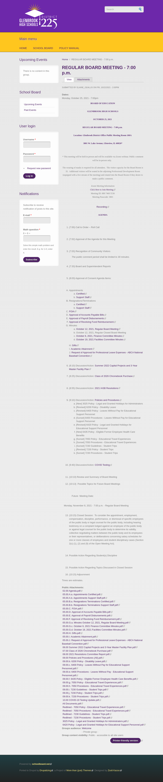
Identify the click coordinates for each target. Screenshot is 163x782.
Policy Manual (69, 48)
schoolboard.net (41, 764)
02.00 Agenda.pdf (71, 590)
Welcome (86, 728)
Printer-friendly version (125, 740)
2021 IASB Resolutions (106, 388)
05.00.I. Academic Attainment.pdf (79, 636)
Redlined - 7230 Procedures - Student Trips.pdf (86, 717)
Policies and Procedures (107, 400)
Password (29, 154)
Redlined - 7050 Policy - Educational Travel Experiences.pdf (93, 707)
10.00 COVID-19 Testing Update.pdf (81, 700)
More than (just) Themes (79, 770)
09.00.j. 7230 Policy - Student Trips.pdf (82, 693)
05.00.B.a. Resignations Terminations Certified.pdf (88, 601)
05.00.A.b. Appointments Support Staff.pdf (84, 598)
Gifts (74, 345)
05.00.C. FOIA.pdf (72, 608)
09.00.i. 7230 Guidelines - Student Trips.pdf (84, 689)
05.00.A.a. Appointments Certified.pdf (81, 594)
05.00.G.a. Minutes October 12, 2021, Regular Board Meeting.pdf (95, 622)
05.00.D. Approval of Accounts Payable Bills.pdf (86, 612)
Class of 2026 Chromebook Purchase (114, 376)
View (70, 79)
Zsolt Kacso (114, 770)
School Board (43, 48)
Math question (31, 229)
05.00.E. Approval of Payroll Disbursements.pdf (86, 615)
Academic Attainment (81, 349)
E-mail (27, 215)
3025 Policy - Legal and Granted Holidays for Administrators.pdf (95, 721)
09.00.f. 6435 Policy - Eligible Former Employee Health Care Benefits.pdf (99, 679)
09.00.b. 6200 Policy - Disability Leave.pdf (84, 661)
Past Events (30, 110)
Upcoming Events (33, 104)
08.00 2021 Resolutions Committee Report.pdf (86, 654)
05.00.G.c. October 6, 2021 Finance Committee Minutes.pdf (93, 626)
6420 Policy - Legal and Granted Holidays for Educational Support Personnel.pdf (103, 724)
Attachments (83, 79)
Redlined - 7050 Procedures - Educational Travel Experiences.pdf (95, 710)
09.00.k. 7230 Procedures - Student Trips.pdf (85, 696)
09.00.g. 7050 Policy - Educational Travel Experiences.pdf (92, 682)
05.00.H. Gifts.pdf (71, 633)
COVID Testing (102, 465)
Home (23, 48)
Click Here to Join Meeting (101, 189)
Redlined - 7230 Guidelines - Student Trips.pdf (86, 714)
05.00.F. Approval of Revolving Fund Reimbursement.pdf (91, 619)
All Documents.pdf (71, 703)
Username (29, 139)
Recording (101, 206)
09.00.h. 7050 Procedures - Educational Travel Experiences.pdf (94, 686)
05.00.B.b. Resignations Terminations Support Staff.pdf (90, 605)
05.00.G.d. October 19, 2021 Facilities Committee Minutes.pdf (94, 629)
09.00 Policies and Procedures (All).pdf (82, 657)
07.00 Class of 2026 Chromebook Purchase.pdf (86, 651)
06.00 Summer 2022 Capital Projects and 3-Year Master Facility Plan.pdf (99, 647)
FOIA (71, 311)
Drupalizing (45, 770)
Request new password (39, 168)
